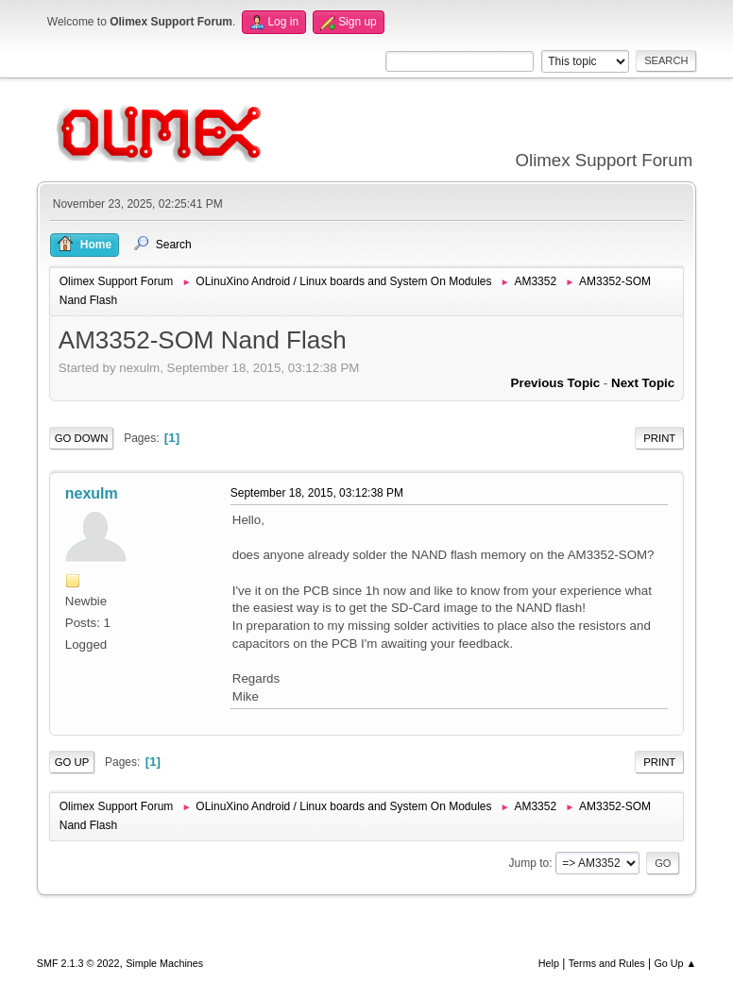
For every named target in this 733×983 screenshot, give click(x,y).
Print (659, 438)
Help (548, 963)
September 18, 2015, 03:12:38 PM (316, 493)
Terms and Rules (607, 963)
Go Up (72, 762)
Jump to (529, 863)
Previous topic (556, 383)
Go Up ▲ (675, 963)
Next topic (642, 383)
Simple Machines (164, 963)
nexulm (91, 493)
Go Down (82, 438)
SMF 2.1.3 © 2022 (78, 963)
